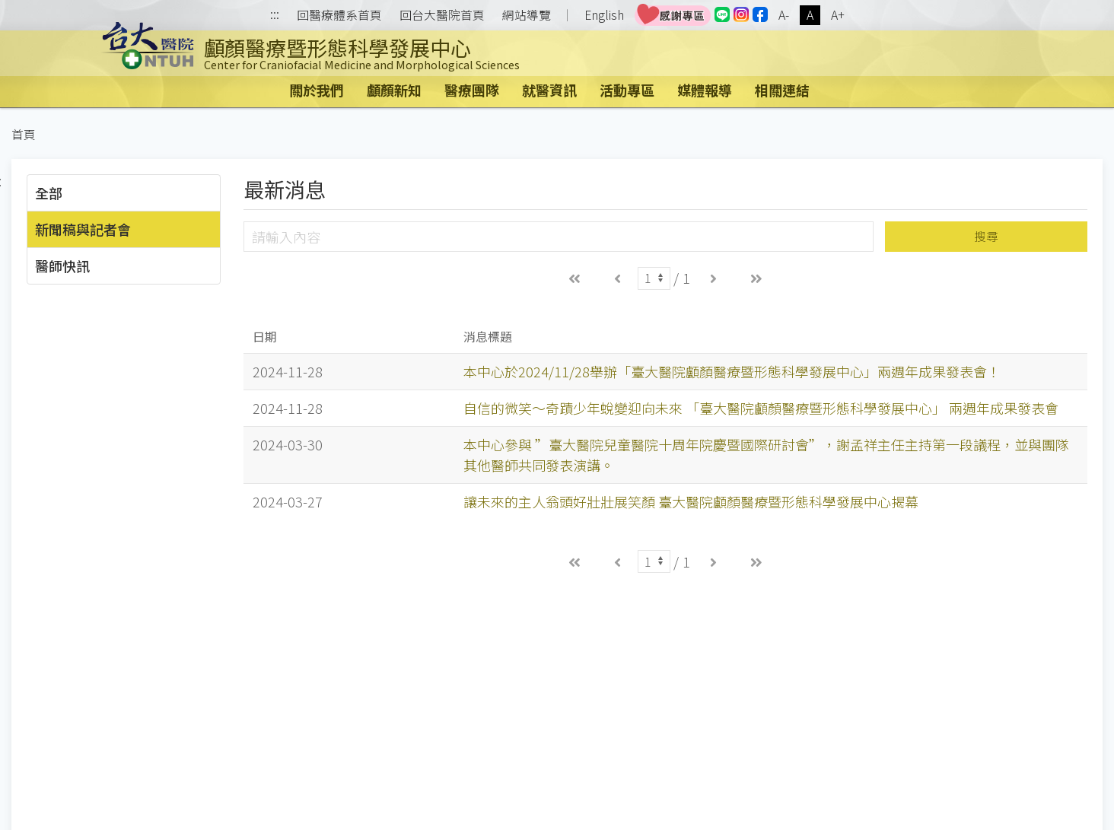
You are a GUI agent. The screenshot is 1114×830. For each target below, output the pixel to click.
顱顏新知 (394, 90)
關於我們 (316, 90)
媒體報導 (704, 90)
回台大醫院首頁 (442, 15)
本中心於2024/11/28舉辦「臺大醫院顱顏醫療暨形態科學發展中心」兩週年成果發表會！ (732, 371)
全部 (48, 192)
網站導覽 (526, 15)
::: (274, 15)
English (604, 15)
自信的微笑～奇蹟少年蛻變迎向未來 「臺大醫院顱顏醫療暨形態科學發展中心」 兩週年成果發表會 (760, 408)
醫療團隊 (471, 90)
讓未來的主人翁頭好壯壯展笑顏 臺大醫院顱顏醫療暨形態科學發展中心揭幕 (690, 501)
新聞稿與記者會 (83, 229)
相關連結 (782, 90)
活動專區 (627, 90)
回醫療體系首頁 (339, 15)
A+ (838, 15)
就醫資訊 (549, 90)
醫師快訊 (62, 265)
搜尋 (986, 236)
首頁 (23, 134)
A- (783, 15)
